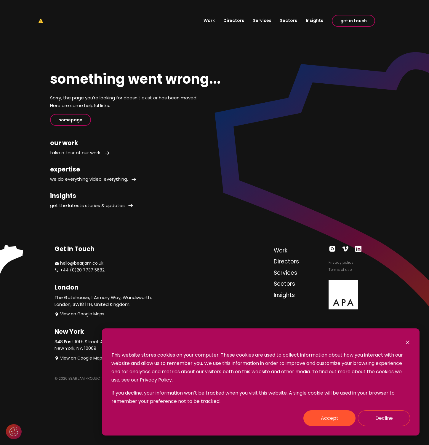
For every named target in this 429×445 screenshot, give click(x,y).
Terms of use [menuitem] (340, 269)
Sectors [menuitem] (284, 284)
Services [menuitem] (285, 273)
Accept (329, 418)
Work (209, 20)
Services (262, 20)
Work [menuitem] (280, 251)
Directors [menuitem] (286, 262)
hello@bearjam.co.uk (81, 263)
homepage (70, 120)
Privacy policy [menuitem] (341, 262)
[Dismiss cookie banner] (407, 342)
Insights (314, 20)
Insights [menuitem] (284, 295)
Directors (233, 20)
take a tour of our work (80, 153)
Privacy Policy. (156, 379)
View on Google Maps (82, 314)
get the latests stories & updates (92, 205)
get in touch (353, 21)
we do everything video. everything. (93, 179)
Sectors (288, 20)
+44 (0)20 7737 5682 (82, 270)
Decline (384, 418)
